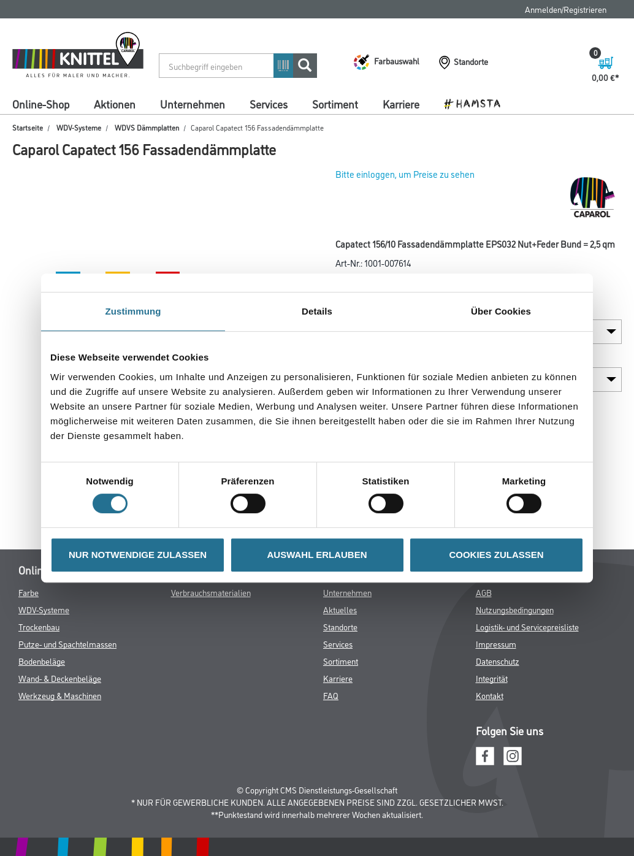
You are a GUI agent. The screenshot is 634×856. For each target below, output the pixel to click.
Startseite (27, 127)
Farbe (28, 592)
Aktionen (115, 103)
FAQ (330, 695)
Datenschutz (497, 661)
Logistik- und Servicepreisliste (527, 626)
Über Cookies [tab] (501, 311)
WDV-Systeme (78, 127)
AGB (484, 592)
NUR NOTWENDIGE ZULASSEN (138, 554)
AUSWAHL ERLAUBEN (317, 554)
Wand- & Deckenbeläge (59, 678)
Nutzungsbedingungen (515, 609)
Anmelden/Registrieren (565, 9)
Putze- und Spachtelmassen (67, 643)
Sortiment (335, 103)
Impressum (496, 643)
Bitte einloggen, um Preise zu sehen (405, 173)
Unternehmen (192, 103)
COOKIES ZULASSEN (496, 554)
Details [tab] (317, 311)
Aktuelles (340, 609)
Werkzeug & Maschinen (59, 695)
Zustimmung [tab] (133, 311)
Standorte (340, 626)
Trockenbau (38, 626)
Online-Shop (40, 103)
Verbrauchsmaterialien (211, 592)
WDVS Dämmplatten (147, 127)
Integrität (492, 678)
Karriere (401, 103)
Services (269, 103)
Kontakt (489, 695)
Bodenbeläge (41, 661)
